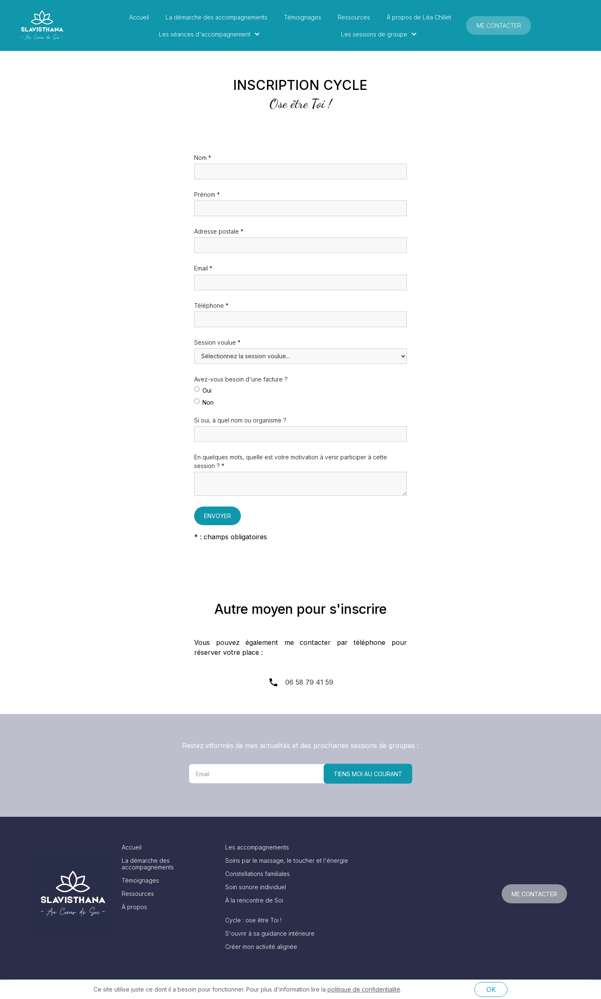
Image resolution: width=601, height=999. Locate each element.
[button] (212, 34)
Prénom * (207, 194)
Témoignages (302, 17)
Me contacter (498, 25)
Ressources (354, 17)
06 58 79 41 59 (309, 682)
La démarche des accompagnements (216, 17)
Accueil (139, 17)
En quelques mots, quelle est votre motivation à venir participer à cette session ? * (290, 461)
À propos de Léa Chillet (419, 17)
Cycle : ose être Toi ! (253, 920)
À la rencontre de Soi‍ (254, 900)
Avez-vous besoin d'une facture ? (241, 379)
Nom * (202, 157)
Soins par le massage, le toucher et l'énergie (286, 860)
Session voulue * (217, 342)
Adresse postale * (218, 231)
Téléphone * (211, 305)
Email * (203, 268)
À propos (134, 907)
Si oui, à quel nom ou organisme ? (240, 420)
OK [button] (491, 989)
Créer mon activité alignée (261, 946)
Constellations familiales (257, 874)
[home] (42, 25)
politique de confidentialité (363, 989)
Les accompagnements (257, 847)
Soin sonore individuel (255, 887)
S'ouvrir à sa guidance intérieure (270, 933)
